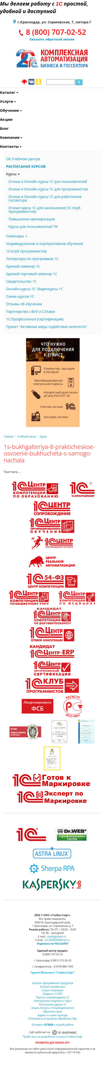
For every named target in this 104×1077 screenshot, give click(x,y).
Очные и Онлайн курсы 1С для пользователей (48, 181)
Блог (0, 128)
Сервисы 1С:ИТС (53, 993)
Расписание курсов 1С (52, 1004)
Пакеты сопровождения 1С (52, 997)
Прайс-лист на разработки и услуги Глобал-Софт (52, 1036)
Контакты (0, 146)
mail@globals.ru (56, 936)
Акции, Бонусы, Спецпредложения (52, 1008)
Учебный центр (26, 436)
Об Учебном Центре (23, 159)
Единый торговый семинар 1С (31, 273)
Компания (0, 137)
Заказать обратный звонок (52, 39)
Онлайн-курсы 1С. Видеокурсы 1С (34, 289)
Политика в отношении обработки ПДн (52, 1018)
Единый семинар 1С (23, 266)
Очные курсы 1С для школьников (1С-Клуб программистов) (44, 209)
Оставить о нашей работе (52, 1024)
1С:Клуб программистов (26, 251)
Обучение (0, 110)
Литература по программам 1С (32, 258)
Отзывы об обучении (24, 304)
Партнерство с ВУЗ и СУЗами (30, 311)
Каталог (0, 92)
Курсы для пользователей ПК (33, 226)
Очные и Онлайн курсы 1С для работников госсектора (45, 198)
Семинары (16, 236)
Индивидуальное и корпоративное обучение (44, 243)
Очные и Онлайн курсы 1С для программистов (48, 189)
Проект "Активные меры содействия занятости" (46, 326)
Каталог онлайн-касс (52, 986)
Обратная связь (52, 1011)
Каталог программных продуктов (52, 983)
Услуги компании (52, 990)
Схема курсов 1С (20, 296)
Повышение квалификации (32, 219)
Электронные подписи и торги (53, 1001)
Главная (8, 436)
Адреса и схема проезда (52, 1015)
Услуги (0, 101)
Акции (0, 119)
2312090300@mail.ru (57, 940)
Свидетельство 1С (21, 281)
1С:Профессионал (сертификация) (35, 319)
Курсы (13, 174)
